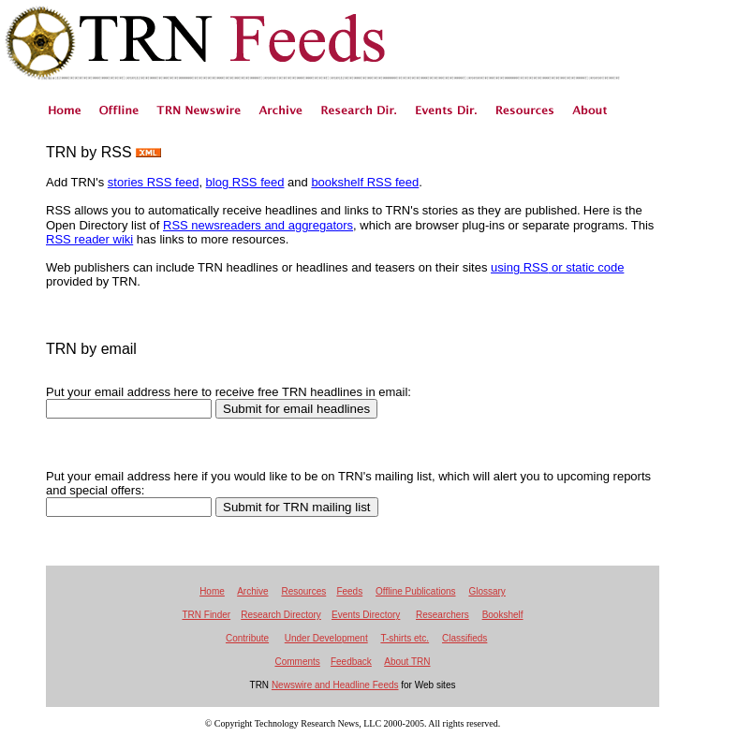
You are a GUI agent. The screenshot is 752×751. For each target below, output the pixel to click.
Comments (296, 661)
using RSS (519, 267)
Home (212, 591)
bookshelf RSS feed (365, 182)
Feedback (351, 661)
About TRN (407, 661)
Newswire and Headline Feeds (335, 685)
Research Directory (281, 615)
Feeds (349, 591)
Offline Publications (415, 591)
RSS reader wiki (89, 239)
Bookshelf (502, 615)
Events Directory (366, 615)
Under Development (326, 638)
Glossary (486, 591)
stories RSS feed (153, 182)
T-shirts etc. (404, 638)
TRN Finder (206, 615)
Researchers (442, 615)
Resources (303, 591)
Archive (252, 591)
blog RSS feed (245, 182)
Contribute (247, 638)
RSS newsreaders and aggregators (258, 225)
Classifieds (464, 638)
